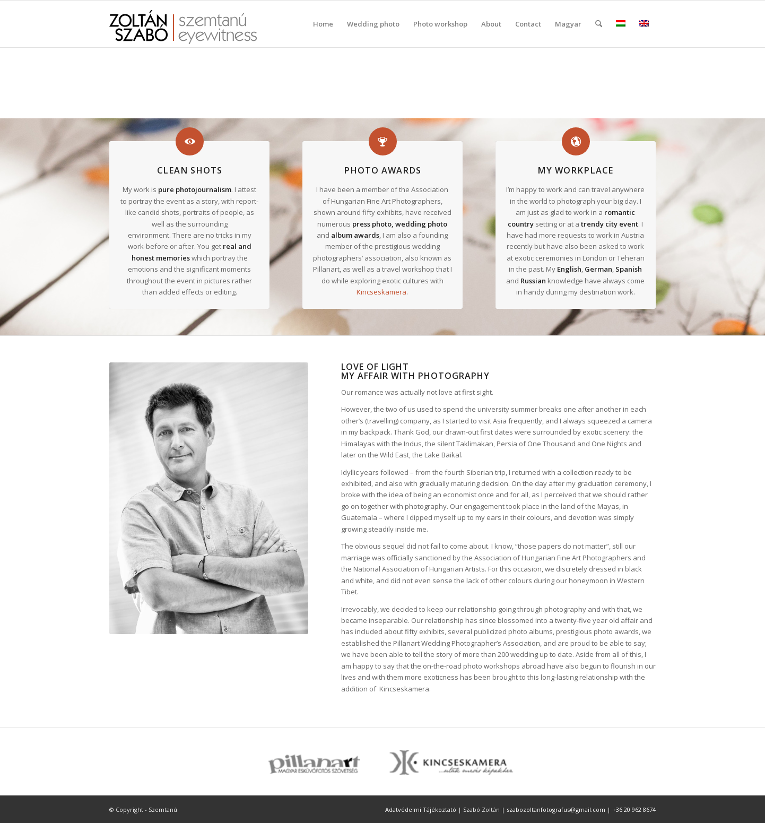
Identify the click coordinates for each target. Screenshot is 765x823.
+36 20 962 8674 (634, 809)
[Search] (598, 24)
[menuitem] (323, 24)
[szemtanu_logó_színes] (183, 30)
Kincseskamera (381, 292)
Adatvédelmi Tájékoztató (420, 809)
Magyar (568, 24)
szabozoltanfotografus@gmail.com (556, 809)
